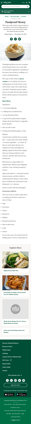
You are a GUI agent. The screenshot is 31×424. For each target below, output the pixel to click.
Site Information (16, 413)
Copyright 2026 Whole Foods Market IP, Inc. (15, 400)
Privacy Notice (8, 404)
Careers (4, 370)
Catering (5, 353)
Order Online (6, 367)
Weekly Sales (6, 350)
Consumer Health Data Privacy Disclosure (15, 410)
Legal (22, 413)
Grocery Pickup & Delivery (10, 343)
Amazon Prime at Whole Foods (11, 357)
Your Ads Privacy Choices (19, 404)
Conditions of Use (15, 407)
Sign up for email (15, 385)
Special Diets (6, 364)
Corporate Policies (15, 416)
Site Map (8, 413)
